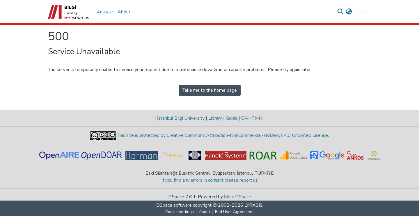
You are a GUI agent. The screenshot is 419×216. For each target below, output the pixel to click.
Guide (232, 118)
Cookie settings (179, 212)
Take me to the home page (209, 90)
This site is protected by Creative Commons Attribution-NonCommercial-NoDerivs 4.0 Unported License (222, 135)
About (124, 12)
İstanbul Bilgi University (181, 118)
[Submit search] (340, 11)
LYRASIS (253, 205)
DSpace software (174, 205)
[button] (349, 11)
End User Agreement (234, 212)
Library (215, 118)
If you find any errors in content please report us (209, 180)
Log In (360, 12)
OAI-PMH (251, 118)
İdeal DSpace (237, 197)
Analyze (105, 12)
